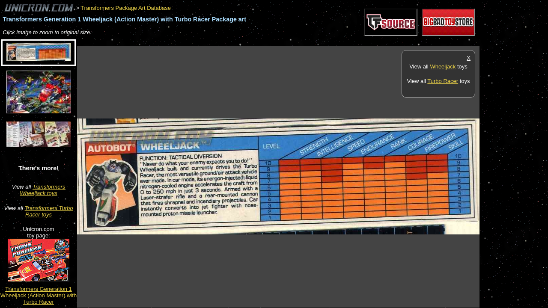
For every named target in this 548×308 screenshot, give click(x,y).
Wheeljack (443, 66)
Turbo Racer (442, 81)
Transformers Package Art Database (126, 7)
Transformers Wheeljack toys (42, 190)
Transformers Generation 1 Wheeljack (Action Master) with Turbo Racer (38, 295)
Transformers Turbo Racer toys (49, 211)
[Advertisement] (233, 41)
